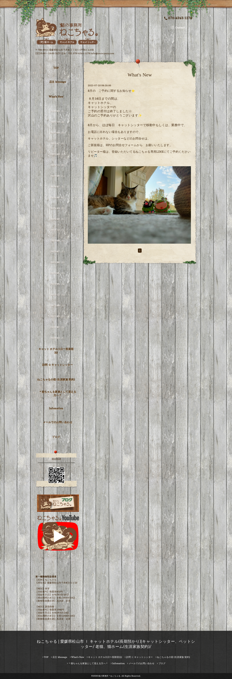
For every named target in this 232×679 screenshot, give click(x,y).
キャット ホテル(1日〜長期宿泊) (56, 350)
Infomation (56, 408)
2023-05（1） (58, 273)
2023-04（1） (58, 284)
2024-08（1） (58, 175)
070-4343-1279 (178, 18)
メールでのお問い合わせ (57, 422)
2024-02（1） (58, 219)
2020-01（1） (58, 338)
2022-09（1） (58, 305)
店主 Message (57, 81)
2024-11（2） (58, 165)
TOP (56, 67)
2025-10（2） (58, 121)
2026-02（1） (58, 111)
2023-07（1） (58, 251)
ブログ (56, 436)
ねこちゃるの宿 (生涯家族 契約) (56, 379)
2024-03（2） (58, 208)
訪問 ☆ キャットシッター (57, 364)
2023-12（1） (58, 229)
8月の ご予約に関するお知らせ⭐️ (111, 90)
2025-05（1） (58, 154)
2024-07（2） (58, 186)
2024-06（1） (58, 197)
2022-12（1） (58, 294)
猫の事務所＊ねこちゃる (109, 676)
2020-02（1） (58, 327)
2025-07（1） (58, 143)
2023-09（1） (58, 240)
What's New (56, 96)
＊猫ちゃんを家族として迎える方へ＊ (57, 393)
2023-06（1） (58, 262)
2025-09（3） (58, 132)
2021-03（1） (58, 316)
